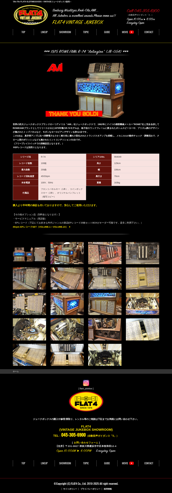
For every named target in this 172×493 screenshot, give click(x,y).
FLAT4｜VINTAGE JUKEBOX (31, 15)
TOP (23, 32)
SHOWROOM (65, 32)
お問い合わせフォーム (86, 442)
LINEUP (44, 32)
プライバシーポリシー (90, 489)
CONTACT (148, 32)
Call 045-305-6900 (143, 11)
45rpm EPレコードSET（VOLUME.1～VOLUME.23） (41, 227)
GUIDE (107, 32)
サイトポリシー (70, 489)
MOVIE (125, 32)
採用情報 (108, 489)
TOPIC (86, 32)
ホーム (16, 371)
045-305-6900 (73, 435)
